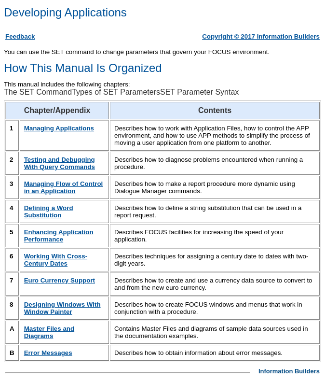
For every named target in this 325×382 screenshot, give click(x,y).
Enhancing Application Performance (59, 235)
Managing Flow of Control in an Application (63, 187)
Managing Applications (59, 128)
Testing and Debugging (59, 163)
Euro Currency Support (59, 280)
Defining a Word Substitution (48, 211)
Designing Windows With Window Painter (62, 308)
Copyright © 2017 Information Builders (261, 36)
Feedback (20, 36)
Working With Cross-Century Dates (55, 260)
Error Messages (48, 352)
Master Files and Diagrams (49, 332)
